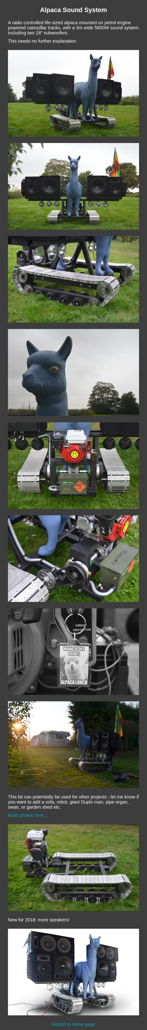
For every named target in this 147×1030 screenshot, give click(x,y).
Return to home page (73, 1024)
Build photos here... (28, 815)
